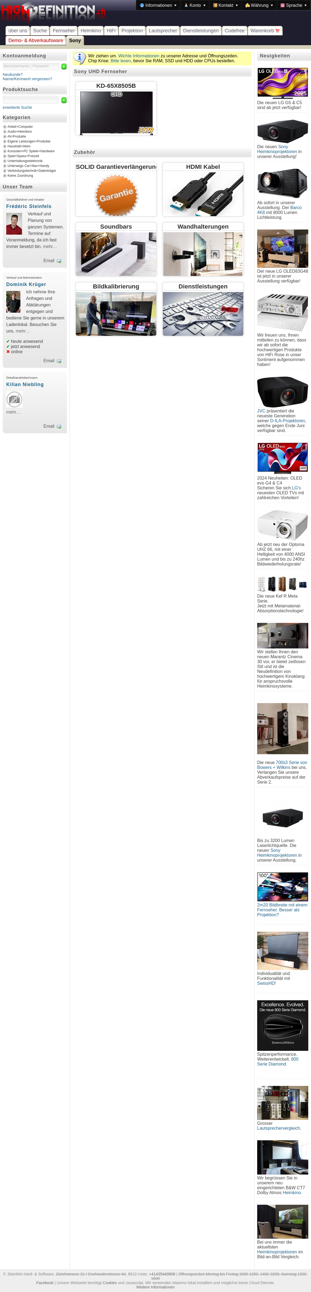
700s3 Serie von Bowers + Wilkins (282, 765)
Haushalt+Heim (19, 146)
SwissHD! (266, 983)
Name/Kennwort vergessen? (27, 79)
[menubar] (223, 5)
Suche (40, 30)
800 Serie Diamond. (277, 1061)
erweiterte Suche (17, 107)
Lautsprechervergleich (278, 1128)
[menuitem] (158, 5)
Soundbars (116, 226)
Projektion (132, 30)
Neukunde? (13, 74)
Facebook (45, 1283)
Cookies (110, 1283)
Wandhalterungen (203, 226)
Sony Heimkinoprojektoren (277, 149)
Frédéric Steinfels (29, 206)
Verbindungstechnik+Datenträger (32, 171)
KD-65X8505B (116, 85)
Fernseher (64, 30)
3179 (146, 130)
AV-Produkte (17, 137)
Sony (75, 40)
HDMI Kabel (203, 166)
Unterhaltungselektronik (25, 161)
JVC (261, 411)
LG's (296, 488)
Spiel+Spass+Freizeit (23, 156)
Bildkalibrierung (116, 286)
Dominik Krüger (26, 284)
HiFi (111, 30)
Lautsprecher (163, 30)
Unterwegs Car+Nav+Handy (28, 166)
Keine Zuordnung (20, 176)
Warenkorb (265, 30)
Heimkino (91, 30)
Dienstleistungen (201, 30)
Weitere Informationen (155, 1287)
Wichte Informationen (138, 56)
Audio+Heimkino (20, 132)
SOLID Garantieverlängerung (117, 166)
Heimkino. (292, 1192)
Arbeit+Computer (20, 127)
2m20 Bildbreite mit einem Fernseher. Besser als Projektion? (282, 910)
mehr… (50, 246)
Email (48, 260)
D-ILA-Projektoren (287, 420)
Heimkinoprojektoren (277, 1252)
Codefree (235, 30)
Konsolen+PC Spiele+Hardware (31, 151)
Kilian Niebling (25, 384)
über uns (17, 30)
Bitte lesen (121, 60)
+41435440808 (162, 1274)
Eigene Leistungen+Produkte (29, 142)
